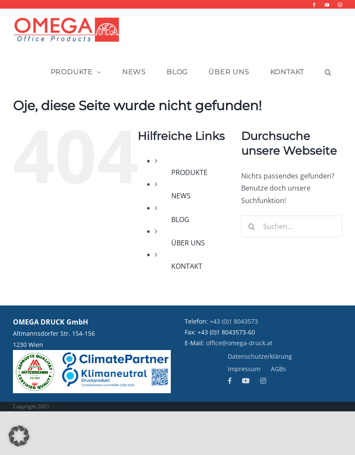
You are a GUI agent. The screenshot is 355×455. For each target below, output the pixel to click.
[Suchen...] (291, 226)
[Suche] (252, 226)
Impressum (244, 369)
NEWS (181, 195)
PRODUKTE (189, 172)
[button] (328, 72)
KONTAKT (186, 266)
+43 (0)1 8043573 (234, 321)
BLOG (180, 219)
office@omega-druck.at (239, 343)
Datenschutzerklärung (260, 356)
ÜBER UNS (188, 243)
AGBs (278, 369)
